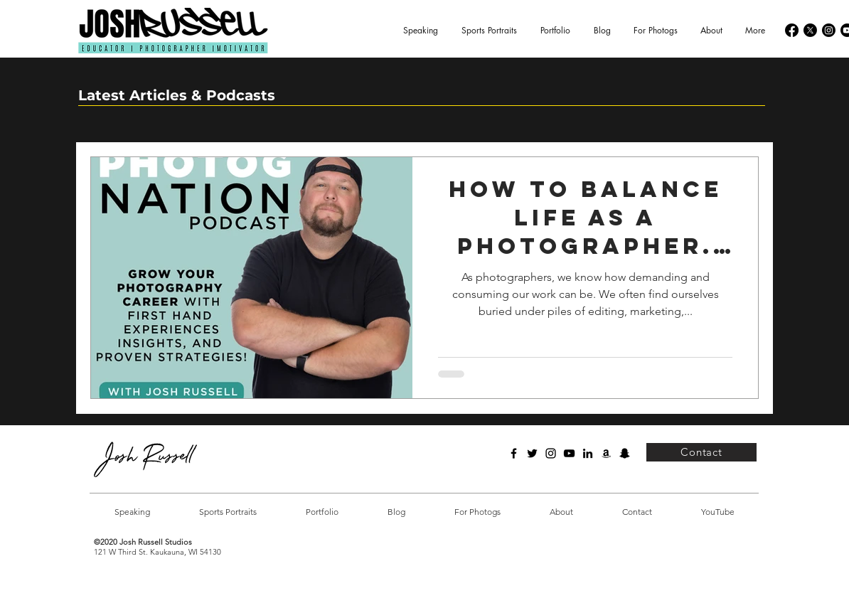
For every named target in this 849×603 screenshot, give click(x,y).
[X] (810, 30)
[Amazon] (606, 453)
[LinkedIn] (587, 453)
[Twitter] (532, 453)
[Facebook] (792, 30)
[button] (555, 30)
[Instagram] (828, 30)
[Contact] (701, 452)
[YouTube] (569, 453)
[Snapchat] (624, 453)
